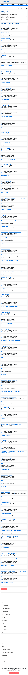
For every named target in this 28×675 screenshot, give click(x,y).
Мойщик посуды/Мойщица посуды (9, 380)
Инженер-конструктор (6, 169)
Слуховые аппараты (6, 649)
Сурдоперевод (5, 640)
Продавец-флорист (5, 142)
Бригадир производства (6, 368)
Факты (9, 665)
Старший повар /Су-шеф (6, 254)
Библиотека (4, 655)
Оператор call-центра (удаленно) (8, 127)
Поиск (3, 596)
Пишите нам (3, 665)
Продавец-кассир (5, 215)
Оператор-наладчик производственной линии (11, 93)
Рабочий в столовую (5, 351)
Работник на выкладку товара (8, 122)
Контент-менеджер (5, 294)
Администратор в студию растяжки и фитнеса (11, 458)
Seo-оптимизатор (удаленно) (7, 565)
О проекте (15, 665)
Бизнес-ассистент (5, 132)
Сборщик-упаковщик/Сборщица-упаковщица (11, 391)
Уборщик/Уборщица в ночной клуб (9, 237)
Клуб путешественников (7, 661)
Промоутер (3, 288)
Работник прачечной (5, 357)
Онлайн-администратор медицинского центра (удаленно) (14, 198)
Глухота (3, 646)
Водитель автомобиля (6, 576)
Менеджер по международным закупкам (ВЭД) (11, 413)
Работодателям (5, 605)
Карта (8, 670)
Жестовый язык (5, 658)
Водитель (3, 243)
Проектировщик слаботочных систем (9, 260)
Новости (3, 617)
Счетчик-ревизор (5, 226)
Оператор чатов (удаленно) (7, 60)
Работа (7, 4)
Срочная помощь (14, 672)
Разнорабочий (4, 374)
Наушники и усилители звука (7, 652)
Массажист (3, 55)
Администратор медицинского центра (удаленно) (12, 340)
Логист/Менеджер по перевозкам (8, 137)
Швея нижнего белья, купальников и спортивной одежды (13, 571)
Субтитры (4, 626)
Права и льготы (5, 643)
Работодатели (5, 599)
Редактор (3, 486)
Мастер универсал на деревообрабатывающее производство (11, 559)
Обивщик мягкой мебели (6, 323)
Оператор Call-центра (6, 277)
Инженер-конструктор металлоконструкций (11, 530)
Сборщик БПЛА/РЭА (5, 249)
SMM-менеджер (4, 192)
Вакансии (4, 588)
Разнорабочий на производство (8, 519)
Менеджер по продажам (6, 65)
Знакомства (13, 4)
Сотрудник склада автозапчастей (8, 397)
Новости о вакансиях (6, 614)
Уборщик (3, 49)
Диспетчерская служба (6, 637)
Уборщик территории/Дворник (8, 159)
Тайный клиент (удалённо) (7, 463)
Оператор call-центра (6, 153)
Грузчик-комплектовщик (6, 541)
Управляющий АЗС (5, 32)
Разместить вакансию (6, 608)
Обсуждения (4, 620)
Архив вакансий (5, 611)
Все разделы (21, 665)
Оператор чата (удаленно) (7, 116)
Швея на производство (6, 502)
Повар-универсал (5, 407)
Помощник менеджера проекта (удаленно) (10, 220)
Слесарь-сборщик (5, 363)
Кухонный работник (5, 525)
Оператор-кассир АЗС (6, 27)
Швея (2, 110)
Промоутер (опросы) (5, 492)
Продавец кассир (5, 99)
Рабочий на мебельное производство (9, 536)
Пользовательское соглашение (15, 670)
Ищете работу (5, 602)
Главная (2, 4)
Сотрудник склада (5, 329)
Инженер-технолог (5, 334)
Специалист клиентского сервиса (8, 209)
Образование (20, 4)
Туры (3, 632)
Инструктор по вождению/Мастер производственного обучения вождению (13, 300)
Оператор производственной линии (9, 508)
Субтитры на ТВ (5, 629)
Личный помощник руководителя (8, 445)
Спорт (3, 623)
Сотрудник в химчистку (6, 148)
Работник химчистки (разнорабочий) (9, 553)
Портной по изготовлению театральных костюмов (12, 271)
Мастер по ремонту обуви (7, 582)
